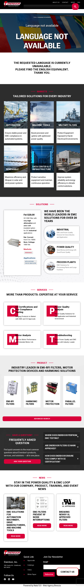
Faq (78, 2)
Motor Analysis (23, 335)
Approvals (31, 560)
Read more (15, 536)
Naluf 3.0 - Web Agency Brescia (47, 585)
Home (34, 17)
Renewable (28, 252)
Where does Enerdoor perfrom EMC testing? (61, 436)
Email (46, 562)
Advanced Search (42, 419)
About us (56, 2)
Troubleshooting (63, 335)
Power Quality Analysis (62, 308)
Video (29, 570)
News (73, 2)
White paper (31, 574)
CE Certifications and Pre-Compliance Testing (26, 309)
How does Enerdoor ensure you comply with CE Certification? (61, 459)
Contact (65, 2)
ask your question (22, 461)
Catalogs (30, 565)
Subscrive (49, 574)
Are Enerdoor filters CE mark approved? (61, 447)
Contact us (67, 572)
